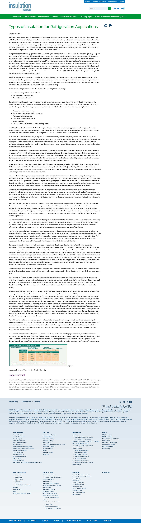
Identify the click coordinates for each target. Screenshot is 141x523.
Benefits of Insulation (19, 437)
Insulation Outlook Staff (99, 1)
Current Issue (16, 17)
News (14, 491)
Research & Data (77, 486)
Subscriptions (43, 17)
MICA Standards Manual (19, 456)
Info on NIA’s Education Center (53, 477)
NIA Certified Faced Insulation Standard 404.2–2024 (27, 462)
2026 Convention (107, 435)
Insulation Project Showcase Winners (82, 462)
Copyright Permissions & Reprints (22, 493)
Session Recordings (107, 446)
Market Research (17, 444)
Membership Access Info (82, 456)
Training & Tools (48, 472)
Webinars (45, 500)
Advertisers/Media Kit (68, 17)
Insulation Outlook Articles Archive (81, 477)
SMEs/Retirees (76, 464)
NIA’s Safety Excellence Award (80, 443)
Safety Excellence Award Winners (84, 445)
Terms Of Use (26, 402)
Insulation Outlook (18, 452)
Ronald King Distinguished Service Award (54, 444)
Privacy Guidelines (48, 452)
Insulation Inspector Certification (52, 502)
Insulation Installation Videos (51, 483)
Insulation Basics (47, 481)
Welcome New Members (81, 450)
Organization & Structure (49, 435)
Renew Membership (80, 458)
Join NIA (121, 1)
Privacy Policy (13, 402)
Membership (76, 432)
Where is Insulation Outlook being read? (110, 17)
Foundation (105, 472)
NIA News (15, 487)
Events (104, 432)
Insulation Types (17, 438)
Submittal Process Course (50, 493)
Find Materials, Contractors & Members (23, 448)
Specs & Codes (17, 458)
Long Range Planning (48, 438)
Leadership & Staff (48, 437)
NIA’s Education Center (49, 475)
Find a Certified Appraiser (20, 450)
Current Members (77, 448)
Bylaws (45, 450)
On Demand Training (48, 491)
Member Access (112, 1)
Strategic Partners (48, 448)
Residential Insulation (19, 440)
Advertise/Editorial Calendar (22, 485)
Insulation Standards (18, 460)
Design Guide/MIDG (18, 454)
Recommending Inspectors (53, 508)
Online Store (75, 480)
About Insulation (18, 432)
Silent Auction (106, 440)
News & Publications (19, 472)
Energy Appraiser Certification (51, 495)
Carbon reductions (18, 435)
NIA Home (87, 1)
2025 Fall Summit (107, 437)
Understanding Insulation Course (52, 485)
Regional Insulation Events (109, 442)
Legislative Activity (48, 440)
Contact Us (46, 454)
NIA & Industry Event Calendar (110, 438)
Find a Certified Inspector (52, 506)
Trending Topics (86, 17)
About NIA (46, 432)
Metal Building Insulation (19, 442)
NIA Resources (76, 494)
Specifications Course (49, 489)
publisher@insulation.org (56, 414)
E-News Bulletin (17, 489)
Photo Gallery (106, 448)
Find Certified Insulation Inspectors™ (23, 446)
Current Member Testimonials (83, 439)
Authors (55, 17)
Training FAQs (48, 504)
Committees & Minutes (49, 446)
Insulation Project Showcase (80, 460)
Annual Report (46, 442)
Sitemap (37, 402)
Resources (75, 472)
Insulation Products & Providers (81, 475)
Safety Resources (77, 490)
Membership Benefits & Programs (84, 437)
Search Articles (30, 17)
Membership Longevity (81, 452)
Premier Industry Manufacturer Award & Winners (85, 441)
